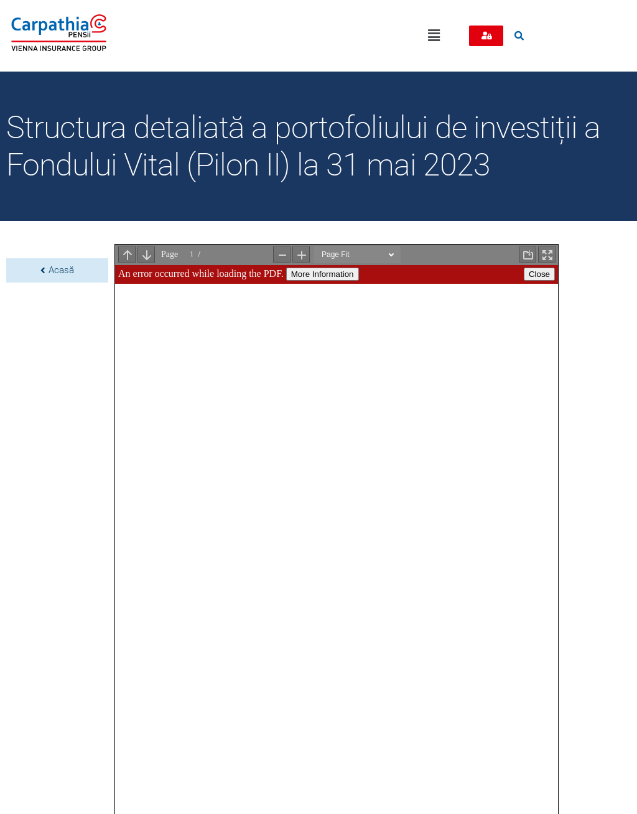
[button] (433, 35)
